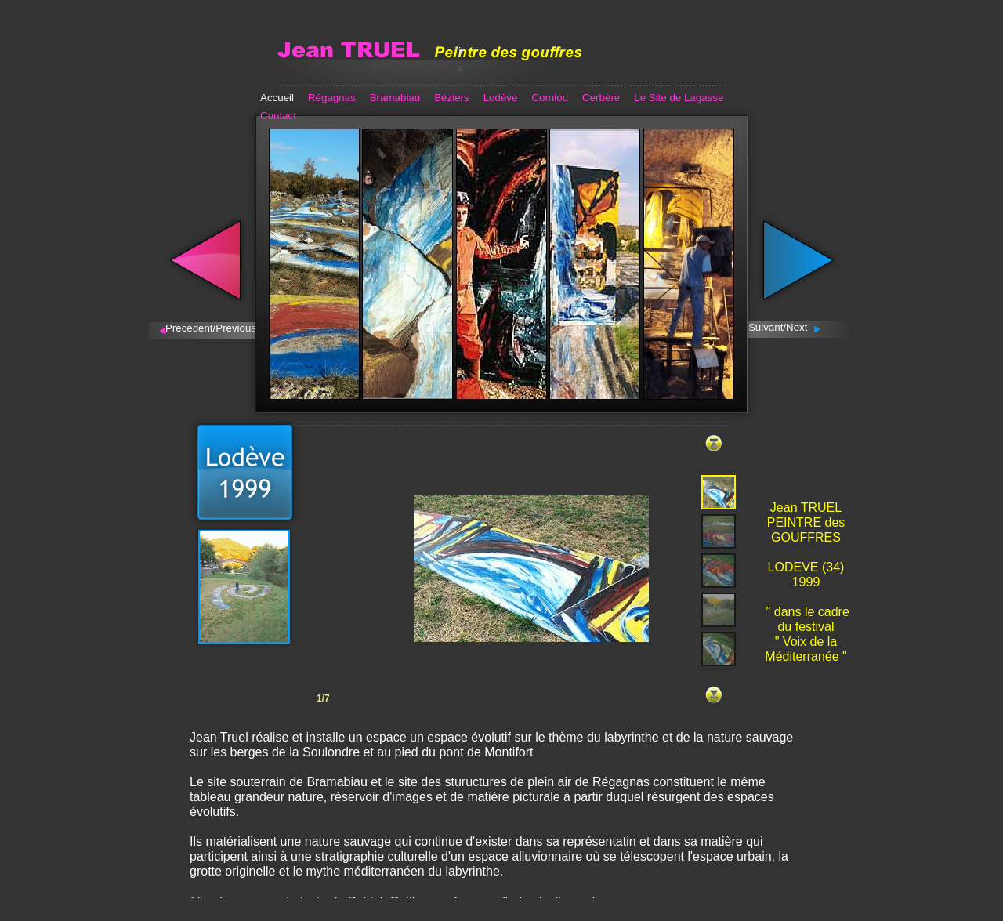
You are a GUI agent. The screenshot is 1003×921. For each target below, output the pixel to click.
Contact (278, 115)
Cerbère (601, 97)
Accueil (277, 97)
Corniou (549, 97)
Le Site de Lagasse (678, 97)
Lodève (500, 97)
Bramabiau (395, 97)
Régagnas (332, 97)
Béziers (451, 97)
